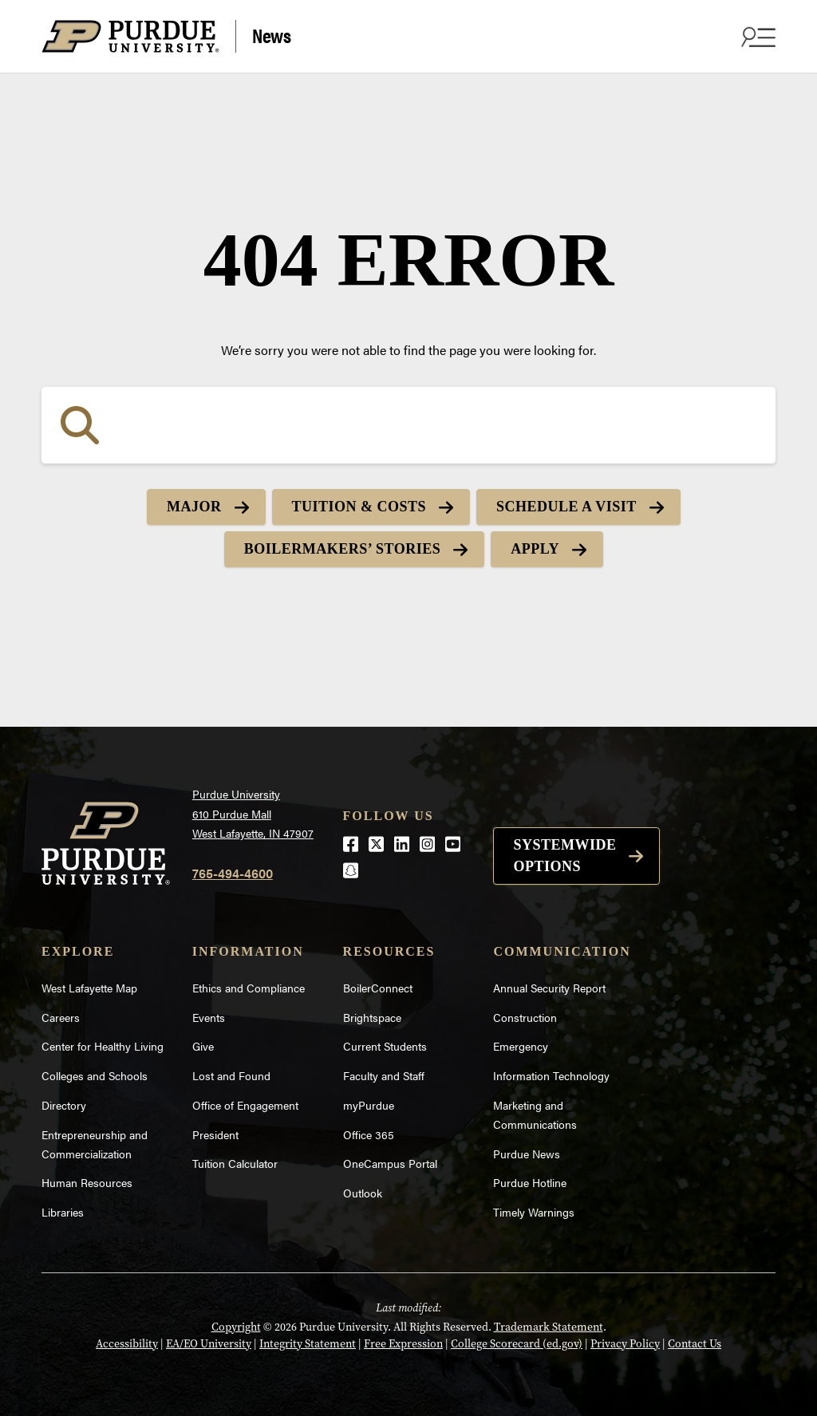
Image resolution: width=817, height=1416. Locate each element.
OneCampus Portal (390, 1163)
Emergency (520, 1046)
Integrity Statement (307, 1343)
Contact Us (694, 1343)
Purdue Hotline (529, 1182)
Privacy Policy (625, 1343)
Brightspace (372, 1017)
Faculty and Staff (383, 1075)
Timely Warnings (533, 1212)
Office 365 (368, 1134)
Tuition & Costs (359, 507)
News (271, 35)
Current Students (385, 1046)
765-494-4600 (232, 873)
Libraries (62, 1212)
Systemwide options (564, 855)
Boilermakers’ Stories (342, 549)
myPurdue (368, 1105)
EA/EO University (208, 1343)
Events (208, 1017)
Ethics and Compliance (248, 988)
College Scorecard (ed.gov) (516, 1343)
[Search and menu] (756, 37)
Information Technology (551, 1075)
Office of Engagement (245, 1105)
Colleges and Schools (94, 1075)
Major (194, 507)
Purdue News (526, 1154)
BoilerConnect (377, 988)
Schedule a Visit (566, 507)
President (215, 1134)
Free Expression (403, 1343)
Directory (63, 1105)
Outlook (362, 1193)
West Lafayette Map (89, 988)
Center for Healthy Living (102, 1046)
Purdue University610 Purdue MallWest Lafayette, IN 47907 (253, 813)
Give (203, 1046)
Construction (525, 1017)
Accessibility (127, 1343)
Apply (535, 549)
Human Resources (86, 1182)
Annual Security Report (549, 988)
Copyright (236, 1327)
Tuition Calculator (235, 1163)
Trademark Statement (548, 1327)
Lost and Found (231, 1075)
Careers (60, 1017)
